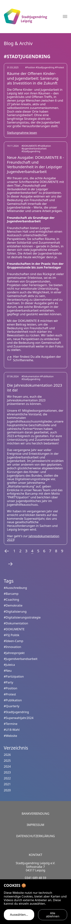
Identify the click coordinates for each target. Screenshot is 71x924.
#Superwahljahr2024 (18, 718)
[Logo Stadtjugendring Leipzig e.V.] (25, 16)
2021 (7, 784)
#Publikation (44, 145)
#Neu (8, 670)
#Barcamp (11, 593)
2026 (7, 754)
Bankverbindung (35, 813)
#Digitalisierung (15, 611)
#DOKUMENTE (30, 145)
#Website (10, 736)
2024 (7, 766)
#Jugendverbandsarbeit (34, 148)
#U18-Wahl (12, 729)
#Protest (59, 67)
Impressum (35, 825)
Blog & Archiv (18, 43)
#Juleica (9, 664)
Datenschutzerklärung (35, 836)
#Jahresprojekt (14, 653)
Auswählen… (19, 914)
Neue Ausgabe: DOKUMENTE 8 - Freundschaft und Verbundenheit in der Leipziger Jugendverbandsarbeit (35, 164)
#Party (8, 682)
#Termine (10, 724)
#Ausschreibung (15, 588)
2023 (7, 772)
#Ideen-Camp (13, 641)
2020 (7, 790)
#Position (30, 67)
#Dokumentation (31, 376)
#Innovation (12, 647)
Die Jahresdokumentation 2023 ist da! (34, 388)
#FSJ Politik (11, 635)
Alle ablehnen (52, 914)
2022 (7, 778)
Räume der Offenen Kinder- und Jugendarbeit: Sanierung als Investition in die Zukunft (32, 78)
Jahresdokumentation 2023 (33, 538)
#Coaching (11, 599)
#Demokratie (13, 605)
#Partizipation (14, 676)
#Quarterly (11, 706)
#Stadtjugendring (45, 67)
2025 (7, 760)
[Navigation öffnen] (65, 16)
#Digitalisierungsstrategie (22, 617)
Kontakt (35, 855)
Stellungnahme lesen (22, 132)
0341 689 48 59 (35, 878)
